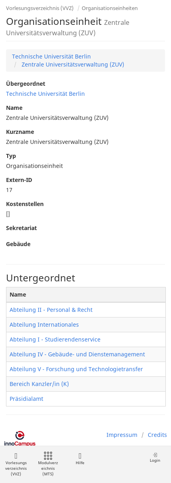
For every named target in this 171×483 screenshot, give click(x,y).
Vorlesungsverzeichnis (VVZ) (40, 8)
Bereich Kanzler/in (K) (39, 384)
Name (14, 107)
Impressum (122, 435)
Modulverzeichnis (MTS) (48, 464)
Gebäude (18, 244)
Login (155, 457)
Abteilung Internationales (44, 324)
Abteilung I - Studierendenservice (55, 339)
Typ (11, 156)
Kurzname (20, 131)
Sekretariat (21, 228)
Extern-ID (19, 180)
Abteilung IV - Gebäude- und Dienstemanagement (77, 354)
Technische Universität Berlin (51, 56)
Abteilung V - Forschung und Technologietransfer (76, 369)
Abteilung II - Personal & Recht (51, 309)
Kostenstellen (25, 204)
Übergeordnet (25, 83)
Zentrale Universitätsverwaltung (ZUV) (72, 64)
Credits (157, 435)
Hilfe (79, 458)
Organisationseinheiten (110, 8)
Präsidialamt (26, 398)
